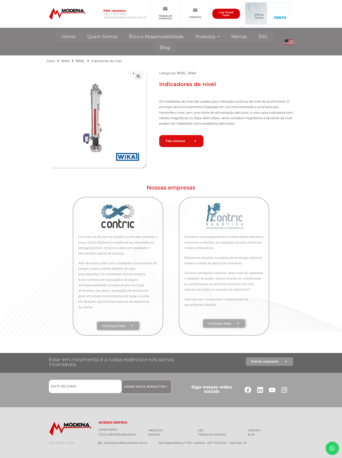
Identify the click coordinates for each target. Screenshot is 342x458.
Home (68, 36)
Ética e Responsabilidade (156, 36)
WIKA (65, 61)
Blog (165, 47)
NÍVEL (80, 61)
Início (51, 61)
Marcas (239, 36)
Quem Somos (102, 36)
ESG (263, 36)
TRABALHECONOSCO (165, 17)
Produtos (207, 36)
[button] (207, 36)
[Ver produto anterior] (133, 74)
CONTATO (195, 17)
